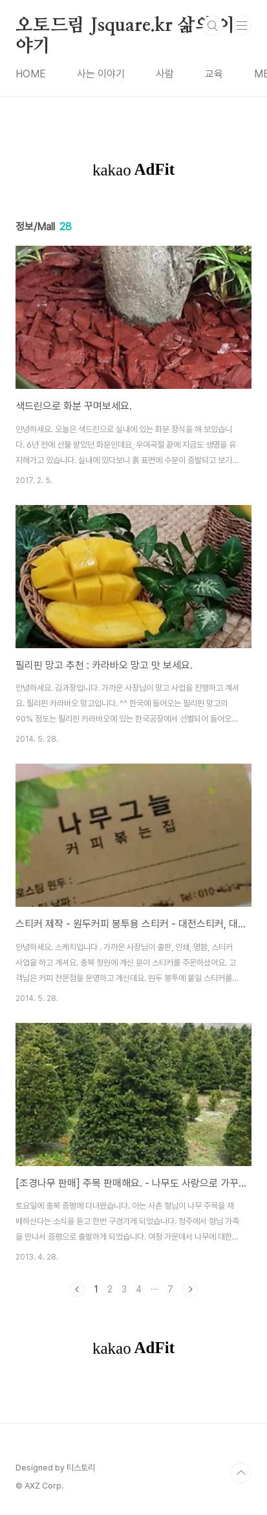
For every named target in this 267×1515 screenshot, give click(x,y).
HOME (31, 74)
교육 (214, 74)
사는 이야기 (101, 74)
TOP (241, 1473)
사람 (165, 74)
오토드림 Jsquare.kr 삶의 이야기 (125, 26)
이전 (77, 1289)
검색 (212, 25)
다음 (190, 1289)
